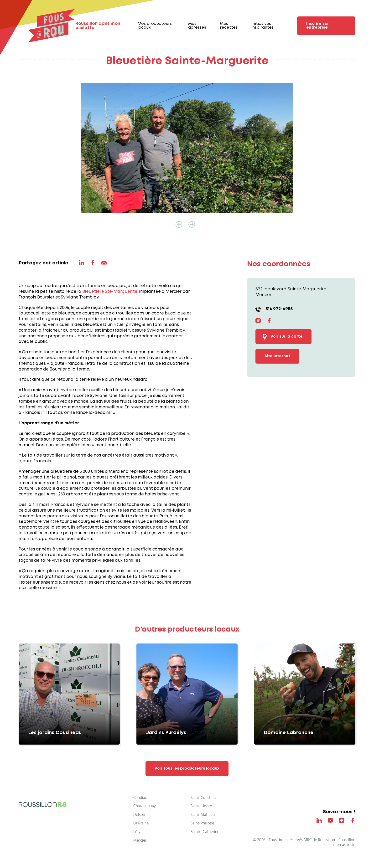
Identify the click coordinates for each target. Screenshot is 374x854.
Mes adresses (197, 25)
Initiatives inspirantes (262, 25)
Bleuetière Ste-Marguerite (109, 291)
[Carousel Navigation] (187, 224)
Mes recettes (229, 25)
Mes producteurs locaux (155, 25)
